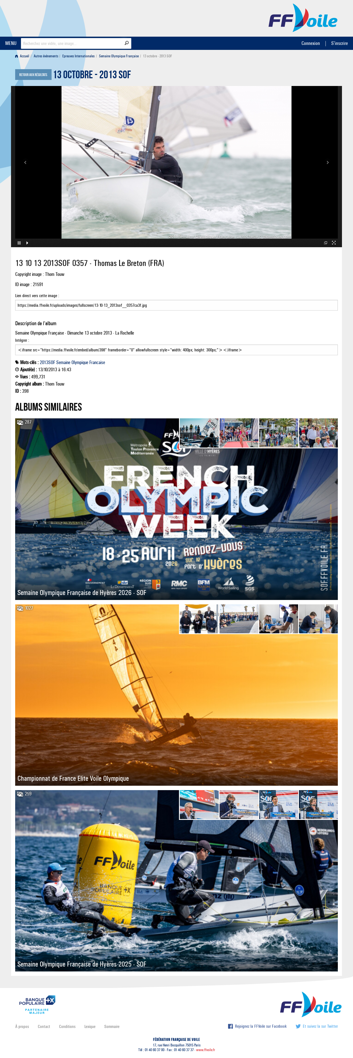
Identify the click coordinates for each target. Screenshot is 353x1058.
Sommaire (111, 1026)
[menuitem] (23, 56)
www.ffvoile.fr (205, 1050)
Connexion (310, 43)
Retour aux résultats (33, 75)
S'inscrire (339, 43)
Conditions (67, 1026)
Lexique (89, 1026)
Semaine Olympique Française (119, 56)
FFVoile (303, 17)
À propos (22, 1026)
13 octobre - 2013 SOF (92, 76)
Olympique (79, 362)
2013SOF (47, 362)
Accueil (22, 56)
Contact (44, 1026)
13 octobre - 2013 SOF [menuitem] (157, 56)
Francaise (97, 362)
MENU (11, 43)
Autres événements (46, 56)
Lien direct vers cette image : (176, 302)
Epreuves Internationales (78, 56)
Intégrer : (176, 346)
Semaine (63, 362)
